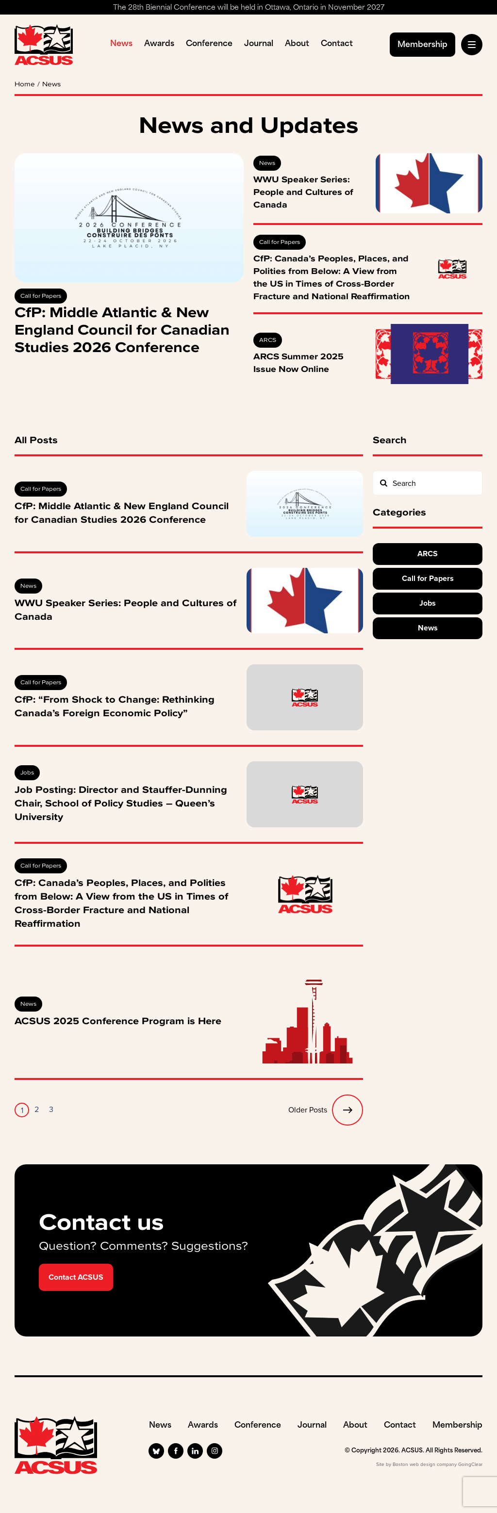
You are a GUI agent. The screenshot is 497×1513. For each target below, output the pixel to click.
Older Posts (325, 1110)
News (121, 44)
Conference (209, 44)
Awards (159, 44)
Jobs (27, 772)
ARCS (267, 340)
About (297, 44)
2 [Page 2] (36, 1109)
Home (25, 84)
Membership (422, 45)
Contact (337, 44)
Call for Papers (40, 295)
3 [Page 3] (51, 1109)
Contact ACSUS (76, 1277)
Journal (258, 44)
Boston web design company (425, 1464)
